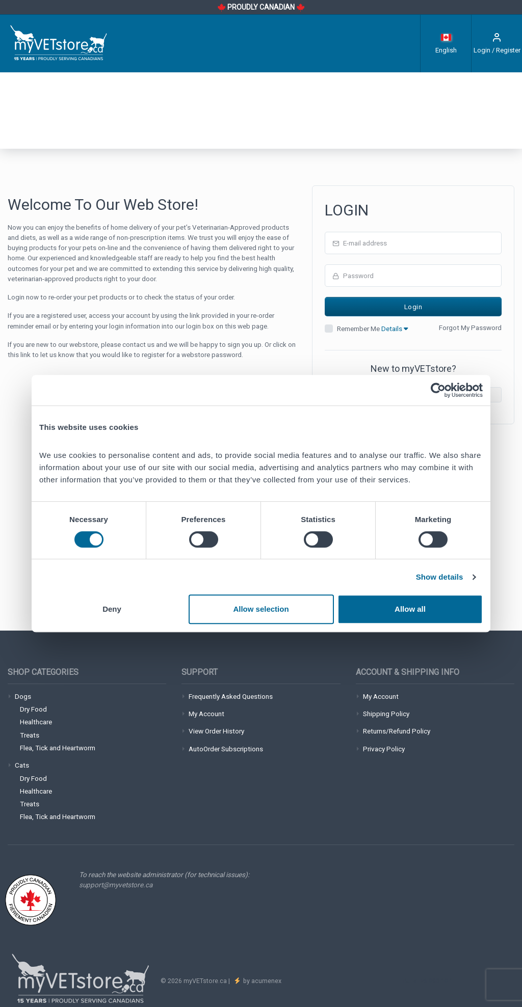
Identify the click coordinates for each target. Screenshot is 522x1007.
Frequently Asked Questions (231, 696)
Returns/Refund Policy (396, 731)
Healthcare (36, 722)
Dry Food (33, 709)
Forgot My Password (470, 327)
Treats (29, 735)
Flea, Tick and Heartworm (57, 748)
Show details (439, 577)
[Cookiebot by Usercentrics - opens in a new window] (438, 390)
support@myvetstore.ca (115, 885)
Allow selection (261, 609)
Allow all (410, 609)
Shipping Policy (386, 714)
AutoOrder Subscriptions (226, 749)
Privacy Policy (384, 749)
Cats (22, 765)
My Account (206, 714)
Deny (111, 609)
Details (394, 328)
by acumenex (261, 981)
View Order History (216, 731)
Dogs (23, 696)
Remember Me (372, 328)
